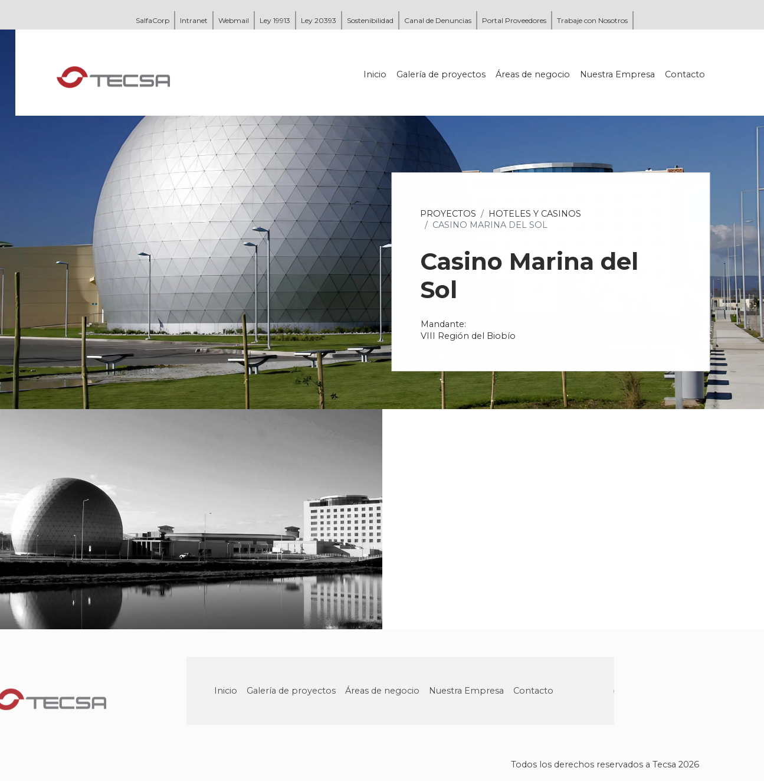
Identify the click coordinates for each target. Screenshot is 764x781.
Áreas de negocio (534, 74)
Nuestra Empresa (618, 74)
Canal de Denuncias (437, 20)
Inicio (376, 74)
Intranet (194, 20)
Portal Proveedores (514, 20)
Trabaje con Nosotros (592, 20)
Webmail (233, 20)
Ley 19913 (275, 20)
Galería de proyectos (442, 74)
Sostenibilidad (370, 20)
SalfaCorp (152, 20)
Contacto (686, 74)
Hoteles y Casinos (536, 213)
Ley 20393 (318, 20)
